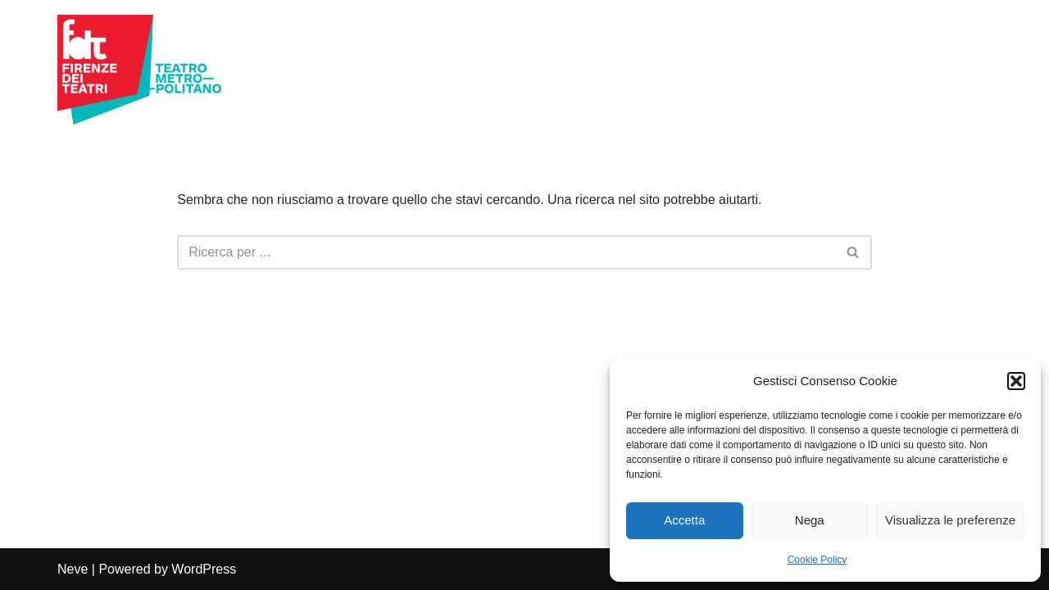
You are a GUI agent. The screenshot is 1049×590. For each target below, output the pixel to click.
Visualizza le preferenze (950, 520)
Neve (72, 569)
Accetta (684, 520)
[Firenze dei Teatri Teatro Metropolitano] (139, 70)
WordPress (203, 569)
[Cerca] (506, 252)
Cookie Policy (817, 559)
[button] (1016, 381)
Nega (809, 520)
